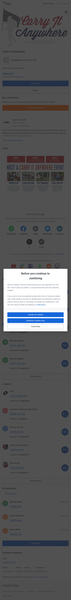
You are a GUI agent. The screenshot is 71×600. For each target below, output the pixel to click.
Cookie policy (31, 591)
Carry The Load (29, 60)
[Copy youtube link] (13, 266)
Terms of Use (7, 591)
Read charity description (13, 140)
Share (35, 90)
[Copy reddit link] (49, 266)
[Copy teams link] (30, 266)
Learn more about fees (40, 577)
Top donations (11, 494)
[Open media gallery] (35, 27)
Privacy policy (19, 591)
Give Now (35, 83)
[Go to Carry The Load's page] (6, 122)
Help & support (7, 596)
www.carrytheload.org (20, 126)
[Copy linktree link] (40, 267)
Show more (38, 377)
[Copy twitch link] (57, 266)
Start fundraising (35, 107)
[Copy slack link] (22, 266)
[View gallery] (66, 12)
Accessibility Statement (46, 591)
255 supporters (17, 77)
